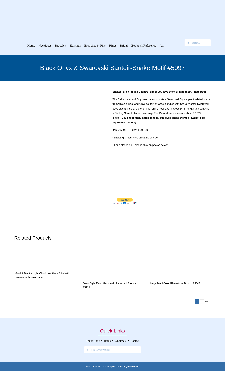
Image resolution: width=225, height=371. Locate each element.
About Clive (93, 340)
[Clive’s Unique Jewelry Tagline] (112, 30)
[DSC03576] (112, 247)
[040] (180, 247)
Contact (134, 340)
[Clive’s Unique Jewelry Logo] (112, 13)
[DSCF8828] (35, 247)
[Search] (188, 42)
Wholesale (121, 340)
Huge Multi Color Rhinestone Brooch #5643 (175, 283)
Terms (107, 340)
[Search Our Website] (112, 349)
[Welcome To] (112, 4)
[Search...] (198, 42)
